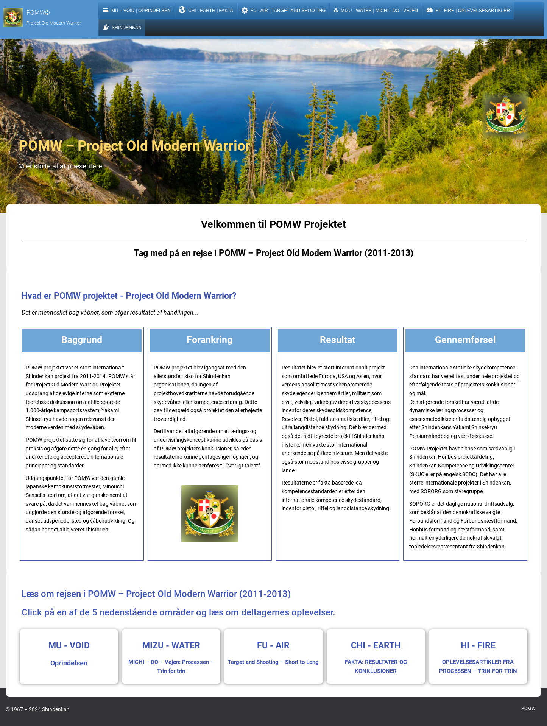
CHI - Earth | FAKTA (208, 12)
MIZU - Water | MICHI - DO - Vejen (378, 12)
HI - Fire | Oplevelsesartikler (470, 12)
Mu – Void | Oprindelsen (138, 12)
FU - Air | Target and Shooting (285, 12)
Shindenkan (124, 29)
